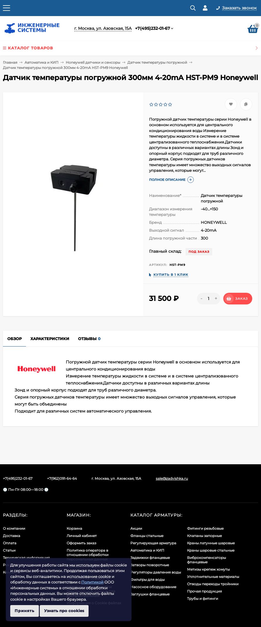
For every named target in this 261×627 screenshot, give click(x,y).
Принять (24, 610)
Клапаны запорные (204, 536)
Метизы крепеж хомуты (208, 569)
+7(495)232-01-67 (152, 28)
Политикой (92, 582)
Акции (136, 528)
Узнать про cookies (64, 610)
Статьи (9, 550)
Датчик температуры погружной (157, 62)
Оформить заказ (81, 543)
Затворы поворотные (149, 565)
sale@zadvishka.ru (172, 478)
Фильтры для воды (147, 579)
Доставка (11, 536)
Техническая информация (26, 557)
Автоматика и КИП (41, 62)
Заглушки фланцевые (150, 594)
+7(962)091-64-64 (62, 478)
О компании (14, 528)
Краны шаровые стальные (210, 550)
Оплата (9, 543)
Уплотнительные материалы (213, 576)
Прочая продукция (204, 591)
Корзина (74, 528)
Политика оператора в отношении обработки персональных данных (87, 554)
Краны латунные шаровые (211, 543)
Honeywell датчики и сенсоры (93, 62)
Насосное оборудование (153, 587)
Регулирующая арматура (153, 543)
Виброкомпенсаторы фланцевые (206, 559)
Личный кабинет (82, 536)
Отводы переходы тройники (212, 584)
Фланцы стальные (146, 536)
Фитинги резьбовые (205, 528)
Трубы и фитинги (202, 598)
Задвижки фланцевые (150, 557)
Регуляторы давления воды (155, 572)
